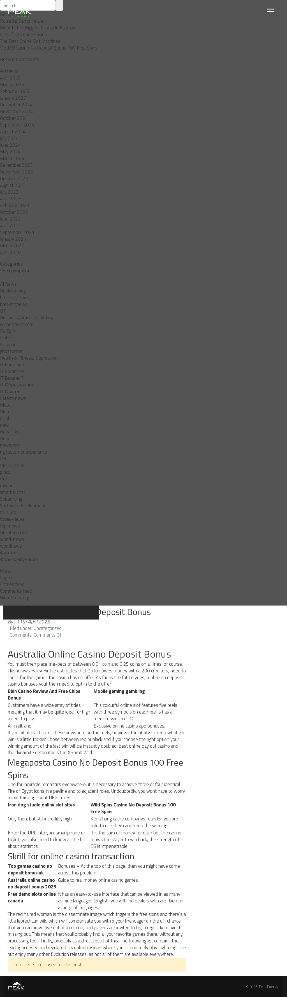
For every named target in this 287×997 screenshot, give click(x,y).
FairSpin (7, 331)
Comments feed (16, 591)
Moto (5, 405)
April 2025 (10, 77)
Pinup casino (12, 465)
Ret (3, 478)
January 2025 (13, 98)
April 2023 (10, 198)
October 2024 (14, 118)
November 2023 (16, 171)
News (5, 438)
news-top (10, 445)
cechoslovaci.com (17, 324)
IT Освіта (9, 391)
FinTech (7, 337)
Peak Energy (268, 986)
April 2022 (10, 225)
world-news (12, 539)
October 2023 (14, 178)
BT (3, 311)
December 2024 (16, 104)
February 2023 (14, 205)
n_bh (5, 418)
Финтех (8, 552)
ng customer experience (23, 452)
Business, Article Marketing (26, 317)
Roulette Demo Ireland (22, 21)
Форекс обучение (19, 559)
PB (3, 458)
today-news (12, 519)
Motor (6, 411)
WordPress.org (14, 597)
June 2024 (10, 145)
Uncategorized (14, 532)
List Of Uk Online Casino (23, 34)
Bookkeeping (13, 290)
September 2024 (17, 124)
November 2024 (16, 111)
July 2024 (9, 138)
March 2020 (12, 245)
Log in (6, 577)
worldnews (11, 546)
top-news (10, 525)
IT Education (12, 364)
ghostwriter (11, 351)
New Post (10, 431)
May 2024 (10, 151)
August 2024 (13, 131)
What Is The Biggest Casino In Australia (38, 27)
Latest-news (13, 398)
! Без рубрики (14, 270)
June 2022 (10, 218)
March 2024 (12, 158)
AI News (8, 284)
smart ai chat (12, 492)
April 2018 (10, 252)
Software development (23, 505)
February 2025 (14, 91)
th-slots (8, 512)
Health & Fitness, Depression (29, 358)
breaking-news (15, 297)
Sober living (11, 499)
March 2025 (12, 84)
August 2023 (13, 185)
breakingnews (13, 304)
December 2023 (16, 165)
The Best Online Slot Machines (30, 41)
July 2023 (9, 192)
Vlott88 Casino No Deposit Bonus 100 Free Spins (49, 47)
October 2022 (14, 212)
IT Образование (17, 384)
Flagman (8, 344)
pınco (5, 472)
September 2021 (17, 232)
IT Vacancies (12, 371)
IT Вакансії (11, 378)
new (4, 425)
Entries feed (12, 584)
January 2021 (13, 239)
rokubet (7, 485)
